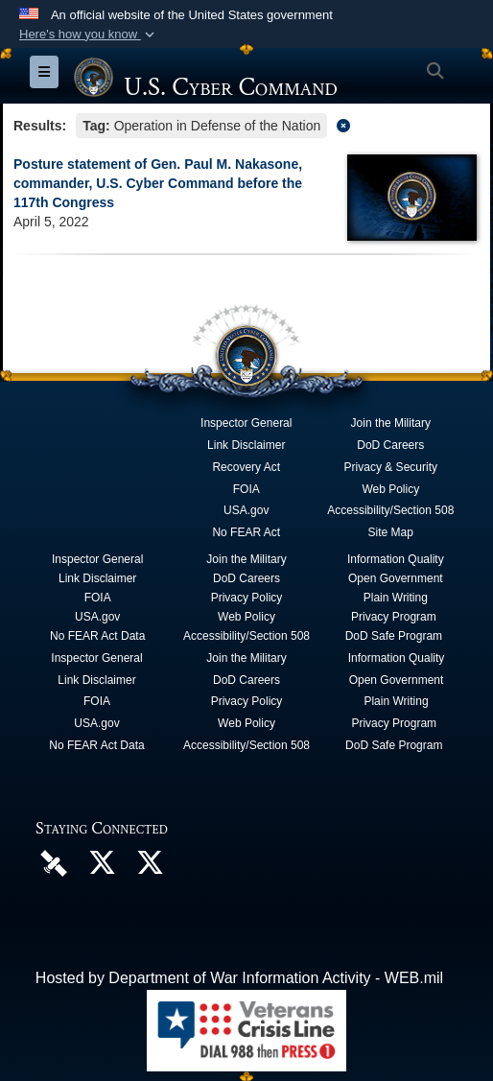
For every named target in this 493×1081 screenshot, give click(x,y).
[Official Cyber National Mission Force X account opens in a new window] (150, 867)
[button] (88, 34)
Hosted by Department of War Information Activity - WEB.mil (239, 978)
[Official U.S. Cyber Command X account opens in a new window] (102, 867)
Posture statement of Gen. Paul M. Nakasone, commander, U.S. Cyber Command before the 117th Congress (157, 183)
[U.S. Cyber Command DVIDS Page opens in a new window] (53, 862)
